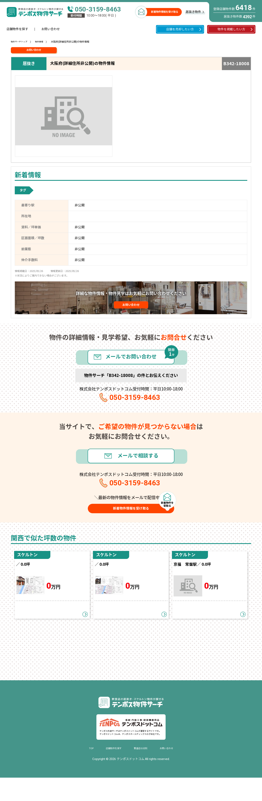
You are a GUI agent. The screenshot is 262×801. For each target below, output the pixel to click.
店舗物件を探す (17, 29)
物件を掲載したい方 (231, 29)
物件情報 (43, 41)
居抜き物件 (193, 12)
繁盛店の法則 (141, 771)
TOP (85, 771)
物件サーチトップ (20, 41)
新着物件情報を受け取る (164, 12)
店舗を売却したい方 (180, 29)
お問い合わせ (50, 29)
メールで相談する (140, 469)
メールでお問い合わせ (131, 364)
